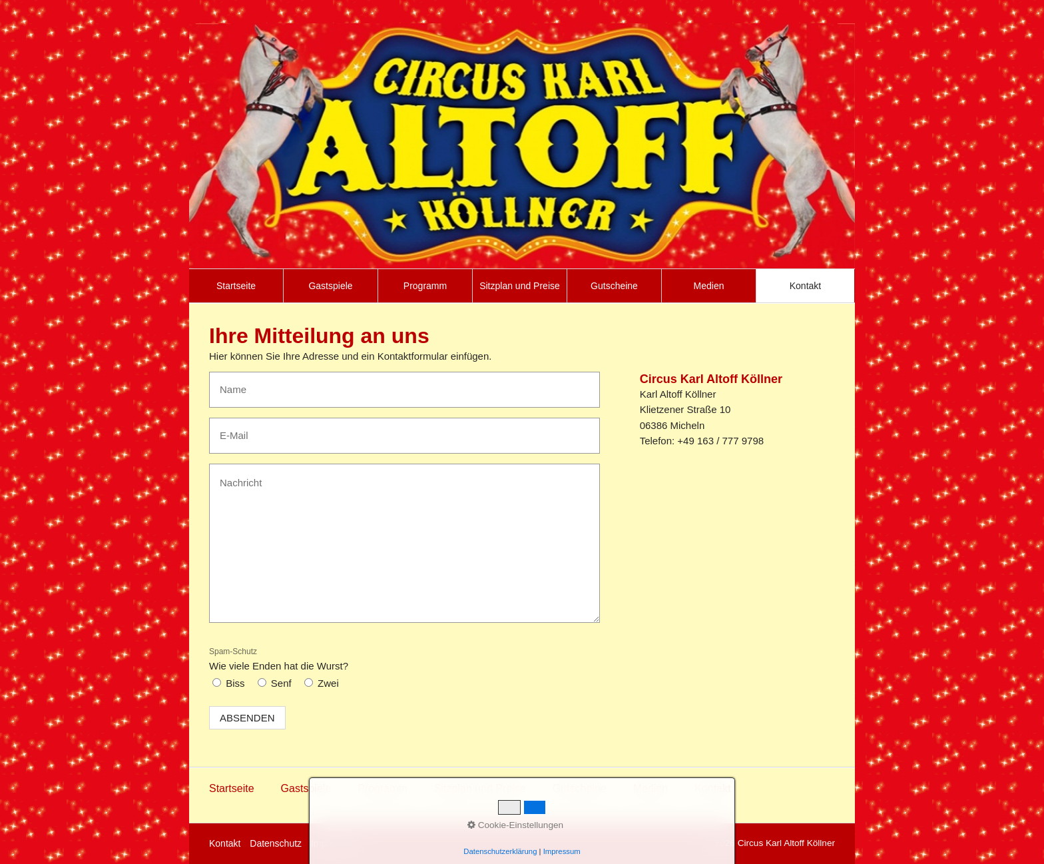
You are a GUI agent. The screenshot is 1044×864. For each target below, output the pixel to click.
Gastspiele (330, 285)
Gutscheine (614, 285)
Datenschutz (276, 843)
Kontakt (805, 285)
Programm (425, 285)
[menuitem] (236, 285)
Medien (709, 285)
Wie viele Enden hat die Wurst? (278, 659)
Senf (281, 683)
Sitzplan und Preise (519, 285)
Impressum (334, 843)
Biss (235, 683)
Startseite (236, 285)
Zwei (328, 683)
